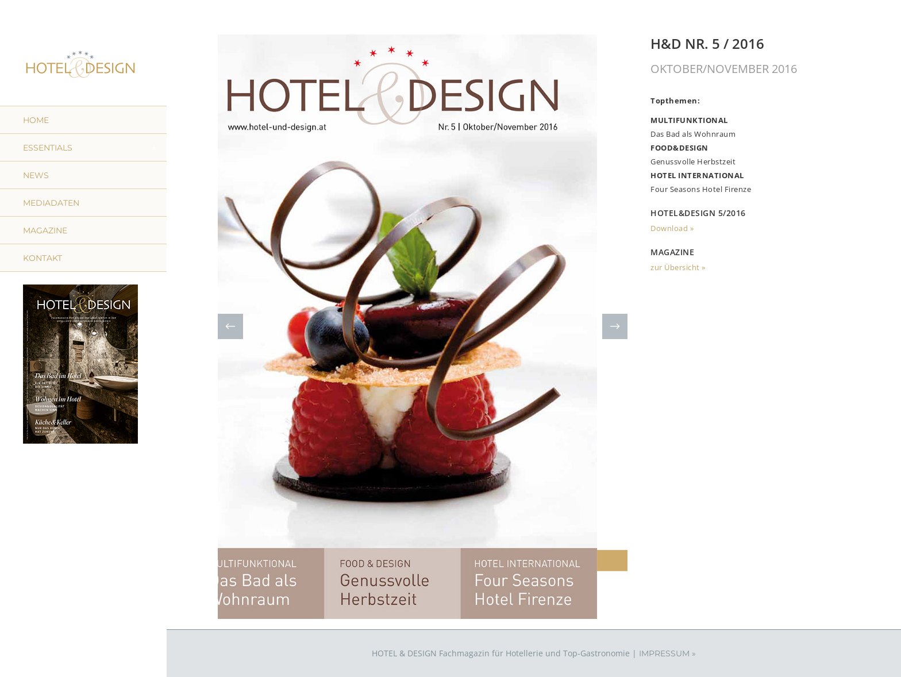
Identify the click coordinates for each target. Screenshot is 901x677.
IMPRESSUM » (667, 653)
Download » (672, 228)
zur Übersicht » (678, 267)
